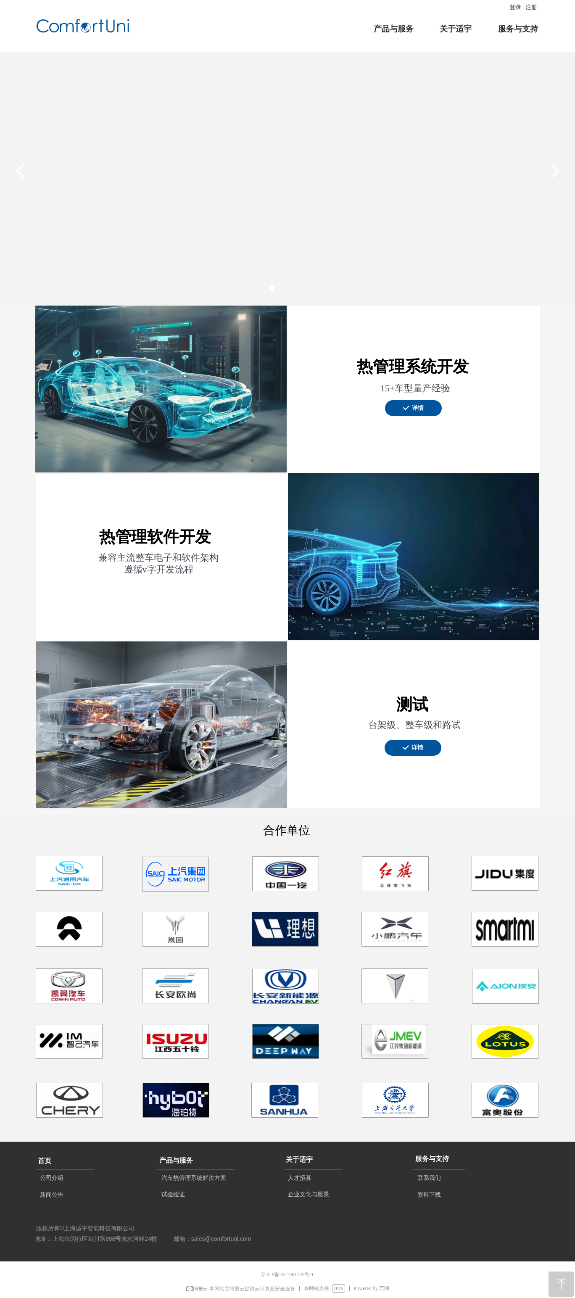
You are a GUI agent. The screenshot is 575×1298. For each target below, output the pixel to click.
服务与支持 (518, 28)
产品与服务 (394, 28)
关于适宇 (456, 28)
